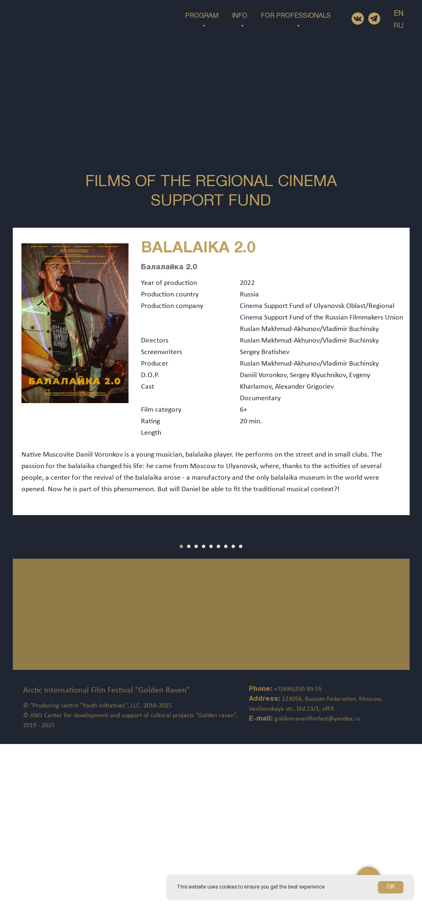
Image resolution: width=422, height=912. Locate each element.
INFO (239, 16)
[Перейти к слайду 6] (218, 714)
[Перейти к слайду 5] (211, 714)
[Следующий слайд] (401, 617)
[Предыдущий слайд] (20, 617)
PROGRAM (201, 16)
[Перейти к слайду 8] (233, 714)
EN (398, 13)
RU (398, 26)
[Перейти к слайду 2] (188, 714)
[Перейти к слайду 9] (240, 714)
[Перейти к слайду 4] (203, 714)
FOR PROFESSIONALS (296, 16)
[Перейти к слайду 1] (181, 714)
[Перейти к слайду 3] (196, 714)
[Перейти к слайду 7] (225, 714)
